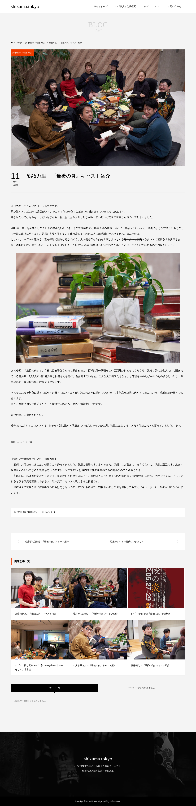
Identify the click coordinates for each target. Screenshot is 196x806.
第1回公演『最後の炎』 (22, 53)
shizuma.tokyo (25, 6)
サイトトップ (100, 6)
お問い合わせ (174, 6)
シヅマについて (152, 6)
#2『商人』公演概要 (125, 6)
